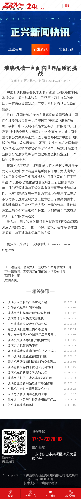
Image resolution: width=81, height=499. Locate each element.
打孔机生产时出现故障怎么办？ (29, 388)
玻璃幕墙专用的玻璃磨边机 (26, 318)
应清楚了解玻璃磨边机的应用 (27, 394)
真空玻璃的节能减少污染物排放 (44, 271)
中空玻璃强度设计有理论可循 (27, 324)
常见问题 (66, 49)
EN (67, 5)
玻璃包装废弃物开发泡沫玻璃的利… (32, 367)
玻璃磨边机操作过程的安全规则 (29, 313)
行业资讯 (41, 49)
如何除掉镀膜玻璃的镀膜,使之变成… (32, 351)
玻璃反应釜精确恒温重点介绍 (27, 302)
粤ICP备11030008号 (40, 479)
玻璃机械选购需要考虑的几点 (27, 372)
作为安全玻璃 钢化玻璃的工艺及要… (32, 334)
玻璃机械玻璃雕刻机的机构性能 (29, 340)
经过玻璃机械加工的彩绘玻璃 (27, 329)
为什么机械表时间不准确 (24, 307)
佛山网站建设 (48, 483)
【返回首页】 (11, 280)
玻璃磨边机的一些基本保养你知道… (32, 378)
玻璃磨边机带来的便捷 (23, 345)
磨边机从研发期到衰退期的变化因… (32, 361)
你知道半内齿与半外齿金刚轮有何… (32, 399)
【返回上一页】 (12, 276)
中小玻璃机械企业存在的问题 (27, 356)
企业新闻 (15, 49)
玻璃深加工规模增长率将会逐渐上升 (47, 267)
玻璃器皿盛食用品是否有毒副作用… (32, 383)
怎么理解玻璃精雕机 (21, 405)
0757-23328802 (47, 440)
